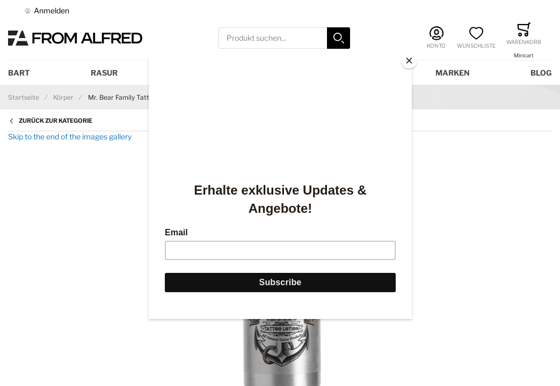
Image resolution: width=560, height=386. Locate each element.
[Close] (409, 61)
